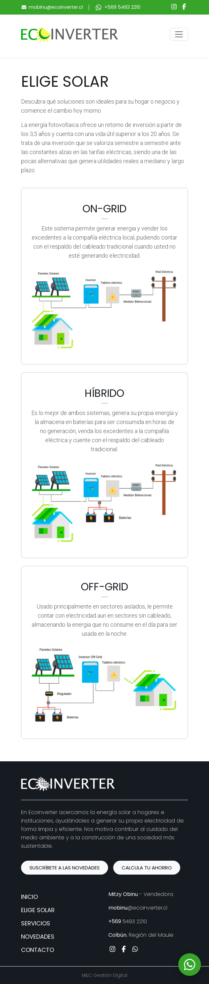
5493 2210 (127, 921)
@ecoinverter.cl (137, 907)
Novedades (37, 937)
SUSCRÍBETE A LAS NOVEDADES (64, 867)
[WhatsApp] (189, 964)
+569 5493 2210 (122, 7)
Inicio (29, 897)
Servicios (35, 923)
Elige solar (38, 910)
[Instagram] (174, 7)
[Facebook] (184, 7)
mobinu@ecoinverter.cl (56, 7)
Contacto (37, 950)
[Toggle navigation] (179, 34)
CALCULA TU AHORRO (147, 867)
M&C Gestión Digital (104, 975)
